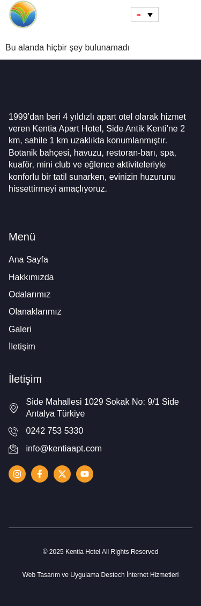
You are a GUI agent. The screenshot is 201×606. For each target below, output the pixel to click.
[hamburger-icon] (180, 14)
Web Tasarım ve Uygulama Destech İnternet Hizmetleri (101, 575)
